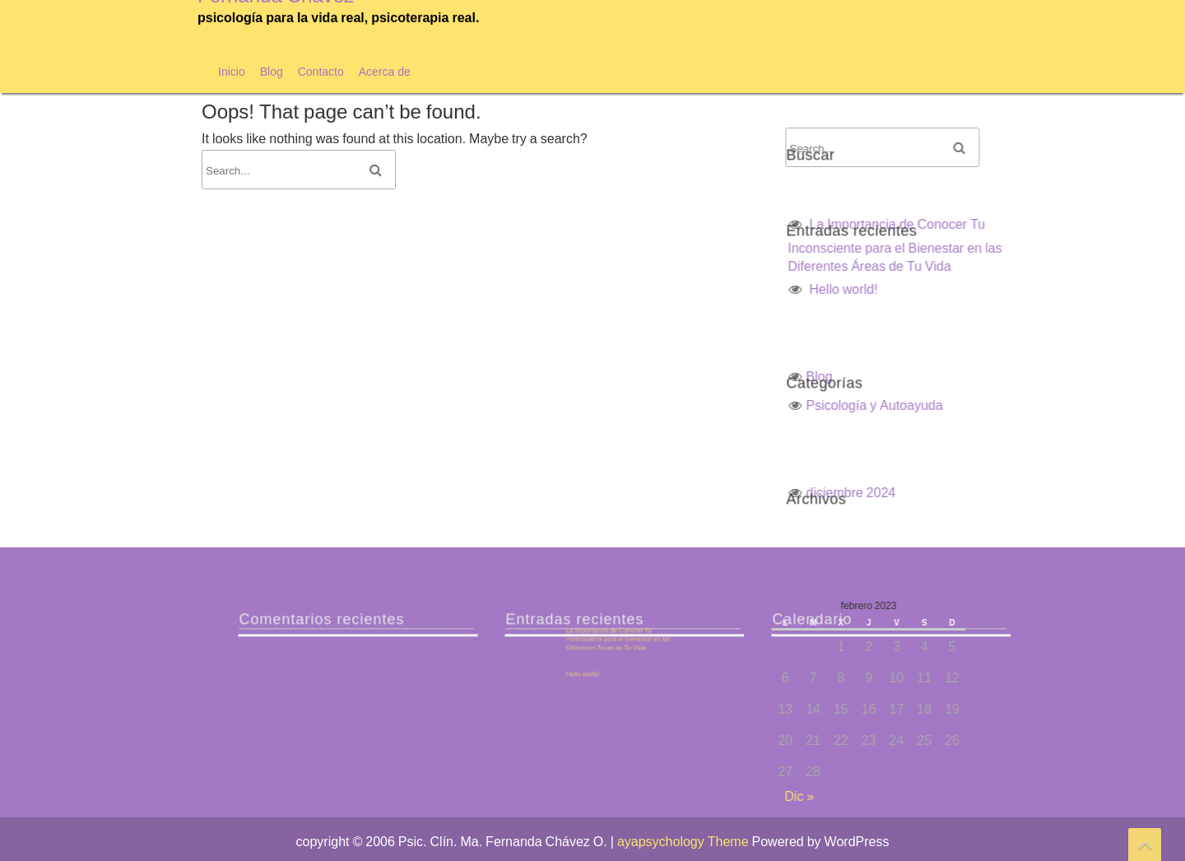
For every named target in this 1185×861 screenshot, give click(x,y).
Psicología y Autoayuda (986, 405)
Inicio (231, 71)
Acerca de (385, 71)
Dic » (912, 796)
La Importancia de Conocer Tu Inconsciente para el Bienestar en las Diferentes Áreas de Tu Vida (1007, 245)
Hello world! (956, 289)
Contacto (321, 71)
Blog (271, 71)
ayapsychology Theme (684, 841)
